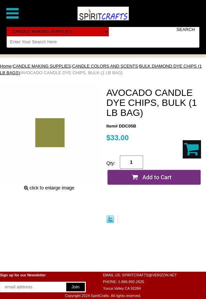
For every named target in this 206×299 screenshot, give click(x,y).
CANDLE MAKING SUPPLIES (42, 66)
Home (6, 66)
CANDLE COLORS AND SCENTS (105, 66)
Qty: (111, 163)
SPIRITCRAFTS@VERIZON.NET (149, 275)
